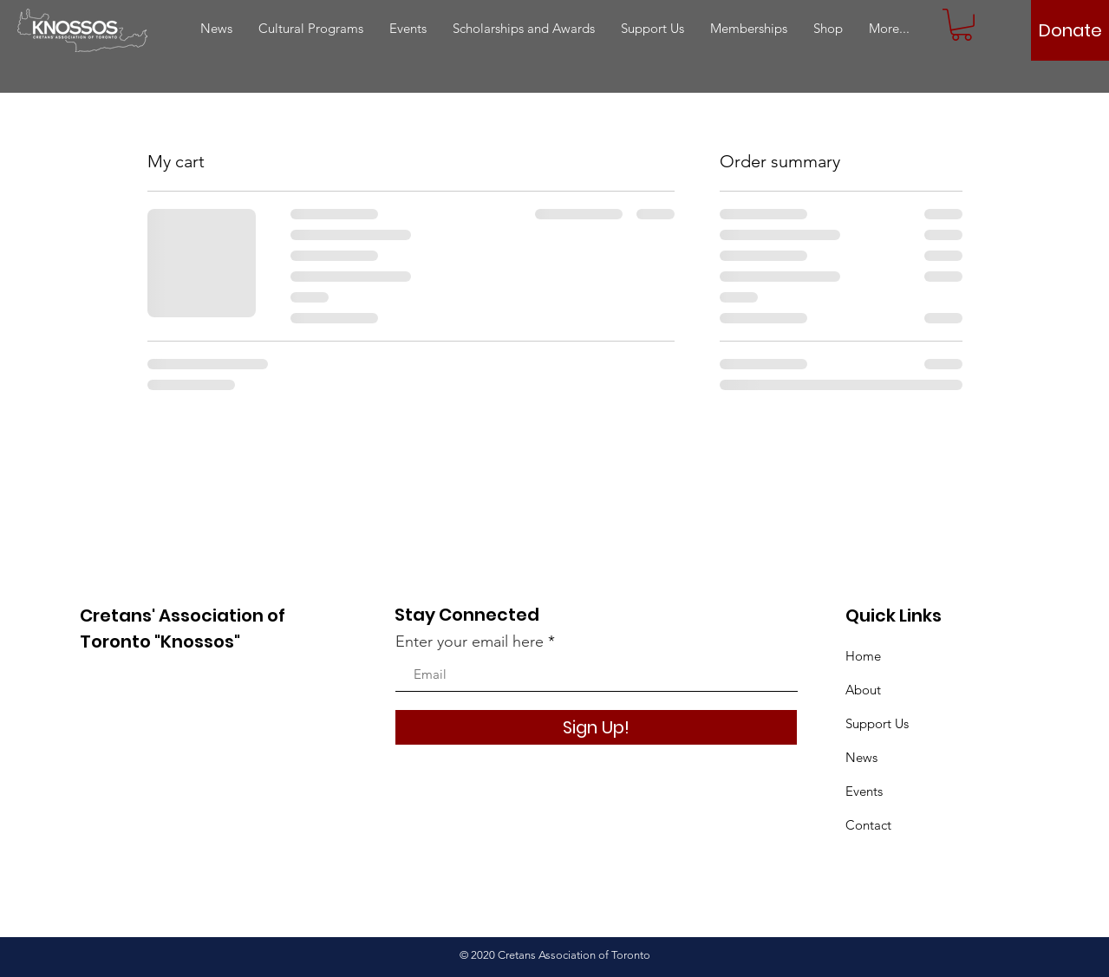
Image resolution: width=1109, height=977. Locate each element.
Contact (868, 825)
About (863, 689)
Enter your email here (469, 641)
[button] (962, 25)
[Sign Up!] (596, 727)
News (861, 757)
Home (863, 656)
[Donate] (1070, 30)
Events (864, 791)
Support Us (877, 723)
